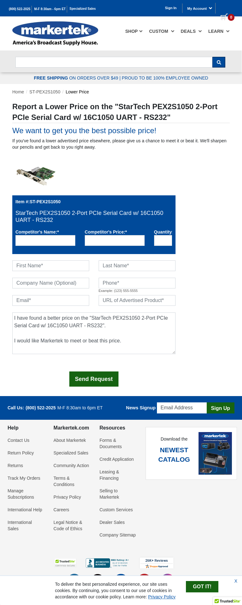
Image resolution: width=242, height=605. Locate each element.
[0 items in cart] (225, 7)
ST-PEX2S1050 (44, 91)
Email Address (172, 400)
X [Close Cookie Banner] (235, 581)
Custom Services (116, 509)
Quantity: (163, 231)
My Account (199, 8)
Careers (61, 509)
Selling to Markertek (109, 494)
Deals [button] (191, 31)
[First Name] (50, 265)
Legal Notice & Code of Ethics (68, 525)
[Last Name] (137, 265)
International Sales (20, 525)
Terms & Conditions (64, 481)
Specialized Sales (83, 8)
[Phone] (137, 283)
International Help (25, 509)
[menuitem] (134, 31)
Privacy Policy (67, 497)
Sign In (171, 8)
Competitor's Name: (37, 231)
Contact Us (18, 440)
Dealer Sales (112, 522)
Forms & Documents (111, 443)
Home (18, 91)
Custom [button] (161, 31)
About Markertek (70, 440)
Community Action (71, 465)
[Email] (50, 300)
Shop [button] (134, 31)
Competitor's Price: (106, 231)
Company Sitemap (118, 534)
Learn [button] (219, 31)
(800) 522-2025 (19, 9)
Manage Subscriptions (21, 494)
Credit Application (117, 459)
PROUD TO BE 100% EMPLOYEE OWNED (165, 77)
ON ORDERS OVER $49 (76, 77)
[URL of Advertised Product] (137, 300)
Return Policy (21, 452)
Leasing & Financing (109, 475)
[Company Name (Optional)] (50, 283)
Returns (15, 465)
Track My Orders (24, 478)
